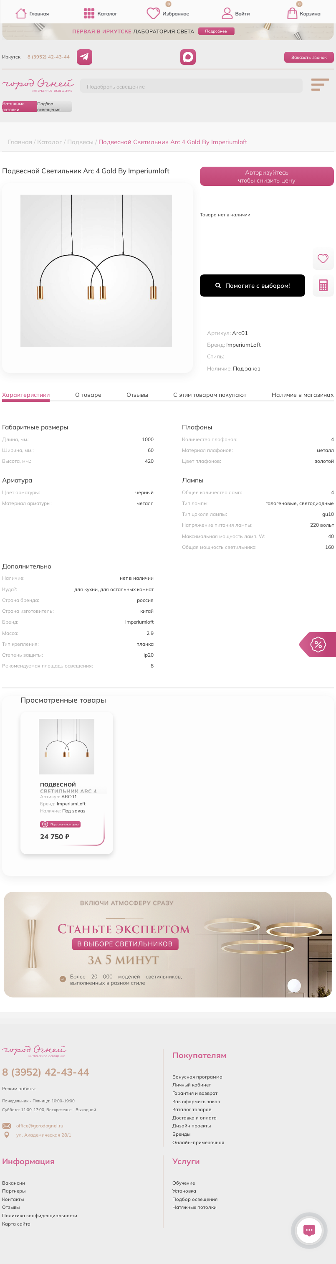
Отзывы (11, 1207)
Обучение (183, 1183)
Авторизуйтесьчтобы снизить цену (267, 176)
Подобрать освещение (116, 86)
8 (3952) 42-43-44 (49, 57)
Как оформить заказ (196, 1101)
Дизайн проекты (191, 1126)
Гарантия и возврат (194, 1093)
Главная (32, 13)
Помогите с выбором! (252, 285)
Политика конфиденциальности (39, 1215)
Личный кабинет (191, 1085)
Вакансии (13, 1183)
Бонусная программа (197, 1077)
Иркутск (11, 57)
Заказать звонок (309, 57)
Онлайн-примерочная (198, 1142)
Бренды (181, 1134)
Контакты (13, 1199)
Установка (184, 1191)
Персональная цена (60, 824)
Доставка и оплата (194, 1118)
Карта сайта (16, 1224)
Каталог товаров (191, 1109)
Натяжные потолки (13, 106)
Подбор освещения (49, 106)
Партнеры (13, 1191)
